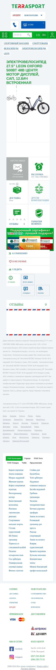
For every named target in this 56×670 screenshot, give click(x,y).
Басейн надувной (37, 489)
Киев (5, 416)
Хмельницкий (26, 427)
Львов (38, 416)
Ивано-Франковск (21, 434)
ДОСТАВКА (13, 594)
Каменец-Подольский (21, 441)
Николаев (29, 419)
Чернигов (34, 423)
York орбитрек (36, 478)
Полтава (25, 423)
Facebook (15, 649)
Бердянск (45, 437)
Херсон (15, 423)
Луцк (14, 437)
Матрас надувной (16, 478)
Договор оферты (28, 669)
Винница (6, 423)
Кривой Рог (18, 419)
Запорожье (7, 419)
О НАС (33, 602)
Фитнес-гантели (16, 571)
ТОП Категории (14, 458)
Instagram (16, 657)
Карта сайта (42, 666)
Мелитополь (24, 437)
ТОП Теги (38, 458)
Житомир (6, 427)
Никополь (35, 437)
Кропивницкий (8, 430)
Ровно (36, 427)
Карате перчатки (16, 470)
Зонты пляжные (16, 474)
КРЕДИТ (12, 607)
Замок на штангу (37, 516)
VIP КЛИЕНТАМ (37, 598)
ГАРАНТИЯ (13, 602)
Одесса (22, 416)
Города (27, 458)
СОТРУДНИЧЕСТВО (38, 594)
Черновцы (38, 430)
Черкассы (45, 423)
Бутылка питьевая (38, 555)
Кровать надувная (38, 551)
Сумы (15, 427)
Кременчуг (7, 434)
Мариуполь (40, 419)
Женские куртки (16, 482)
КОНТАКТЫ (35, 607)
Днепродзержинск (24, 430)
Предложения (36, 463)
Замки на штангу (37, 540)
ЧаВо (24, 463)
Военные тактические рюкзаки (14, 513)
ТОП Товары (13, 463)
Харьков (13, 416)
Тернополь (35, 434)
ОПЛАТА (12, 598)
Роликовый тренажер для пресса (36, 524)
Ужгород (6, 441)
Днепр (30, 416)
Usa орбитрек (15, 559)
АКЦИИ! (17, 15)
